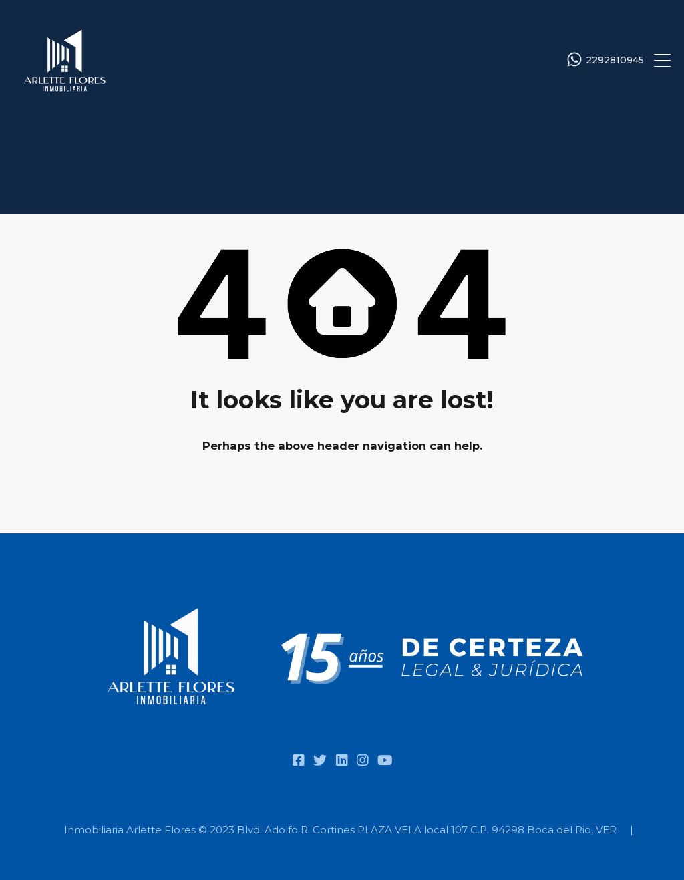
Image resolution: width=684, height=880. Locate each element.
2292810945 (615, 60)
